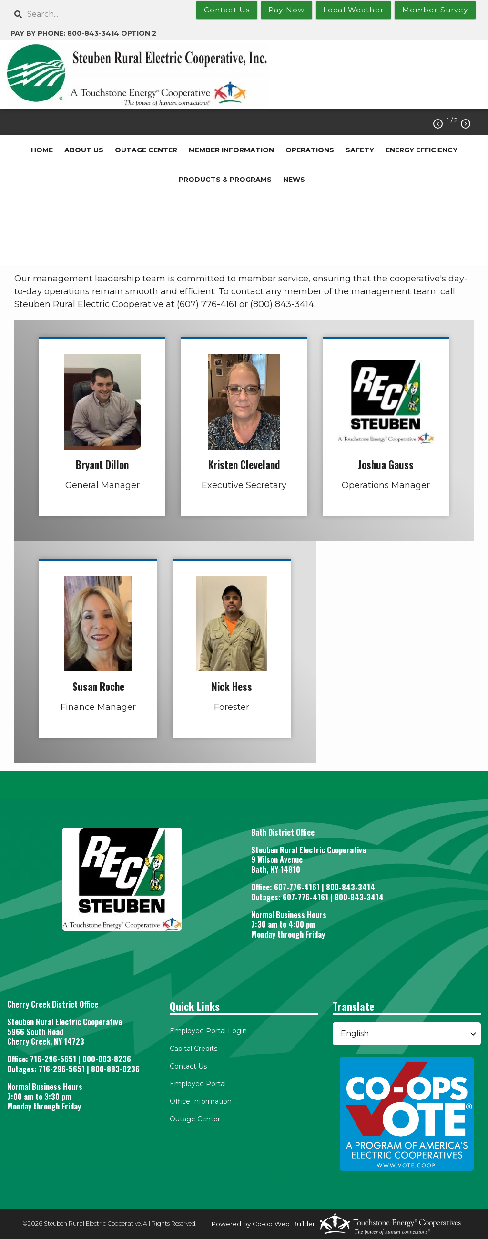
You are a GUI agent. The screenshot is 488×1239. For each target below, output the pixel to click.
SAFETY (360, 150)
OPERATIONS (309, 150)
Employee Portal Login (208, 1031)
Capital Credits (193, 1048)
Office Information (201, 1101)
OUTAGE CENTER (146, 150)
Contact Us (188, 1066)
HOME (42, 150)
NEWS (294, 179)
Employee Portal (198, 1083)
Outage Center (195, 1119)
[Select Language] (407, 1033)
